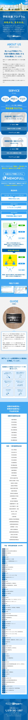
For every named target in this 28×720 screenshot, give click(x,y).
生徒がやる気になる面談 (14, 128)
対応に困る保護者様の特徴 (14, 153)
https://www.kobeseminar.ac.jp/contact (14, 715)
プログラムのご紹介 (14, 132)
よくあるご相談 (14, 124)
